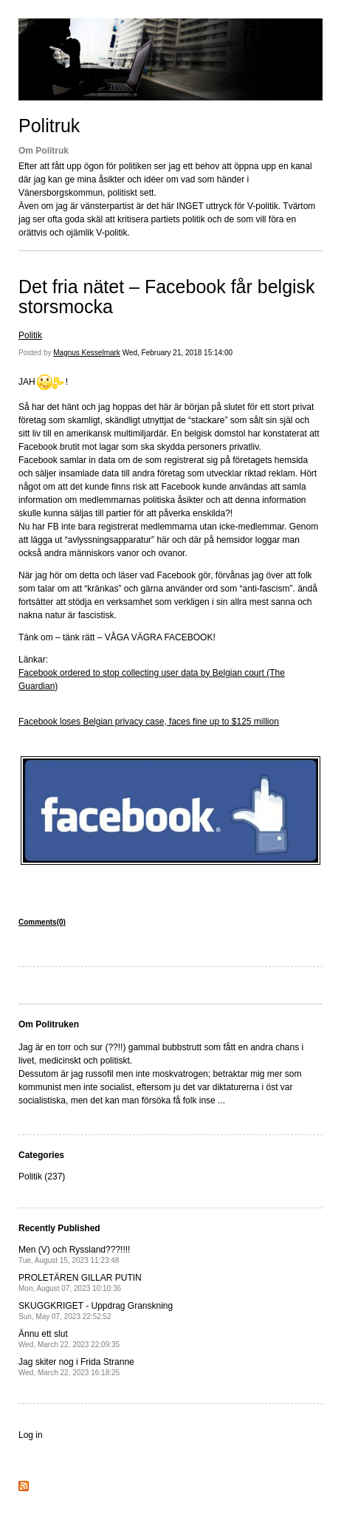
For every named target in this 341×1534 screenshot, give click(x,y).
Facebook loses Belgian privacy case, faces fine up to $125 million (148, 721)
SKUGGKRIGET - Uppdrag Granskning (95, 1311)
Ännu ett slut (69, 1339)
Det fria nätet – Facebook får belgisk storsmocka (166, 297)
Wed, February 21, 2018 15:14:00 (177, 353)
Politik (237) (41, 1176)
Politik (30, 335)
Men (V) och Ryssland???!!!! (74, 1254)
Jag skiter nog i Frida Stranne (76, 1367)
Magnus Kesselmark (86, 353)
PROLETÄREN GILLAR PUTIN (80, 1282)
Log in (30, 1435)
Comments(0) (42, 922)
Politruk (49, 125)
